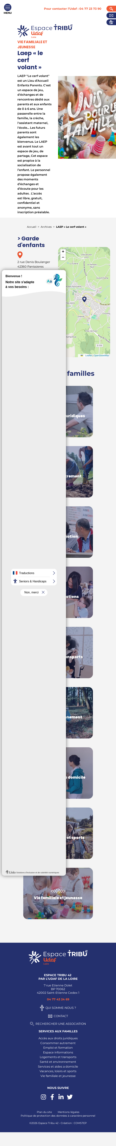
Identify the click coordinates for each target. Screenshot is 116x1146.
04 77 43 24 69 (58, 999)
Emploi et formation (58, 1047)
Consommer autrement (58, 1043)
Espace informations (58, 1052)
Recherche (111, 9)
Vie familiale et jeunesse (58, 1076)
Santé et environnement (58, 1062)
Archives (46, 226)
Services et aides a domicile (58, 1066)
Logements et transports (58, 1057)
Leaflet (85, 355)
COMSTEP (80, 1123)
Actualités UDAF (111, 22)
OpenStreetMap (101, 355)
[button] (84, 299)
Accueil (31, 226)
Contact (111, 15)
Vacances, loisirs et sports (58, 1071)
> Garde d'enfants (31, 242)
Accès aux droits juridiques (58, 1038)
